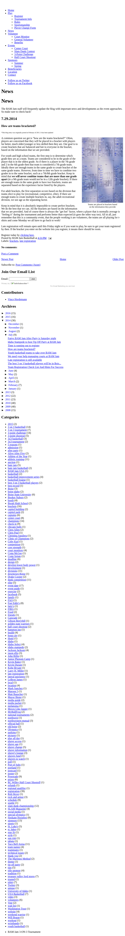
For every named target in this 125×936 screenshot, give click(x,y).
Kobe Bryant (14, 667)
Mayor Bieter (15, 697)
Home (11, 10)
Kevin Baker (14, 662)
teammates (13, 850)
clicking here (27, 235)
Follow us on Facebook (20, 83)
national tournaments (19, 714)
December (14, 324)
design (11, 562)
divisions (12, 570)
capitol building (16, 509)
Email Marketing (59, 286)
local (10, 682)
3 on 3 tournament (17, 430)
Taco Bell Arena (16, 844)
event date (13, 585)
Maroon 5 (13, 691)
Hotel (11, 638)
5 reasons (13, 444)
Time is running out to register (24, 345)
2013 (8, 392)
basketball (13, 474)
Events (11, 45)
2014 (8, 320)
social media (14, 811)
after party (13, 450)
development (14, 568)
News (11, 30)
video (11, 897)
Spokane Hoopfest (17, 817)
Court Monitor (21, 36)
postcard (12, 770)
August (12, 331)
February (13, 385)
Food (10, 612)
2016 (8, 313)
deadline (12, 559)
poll (10, 761)
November (14, 327)
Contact (12, 74)
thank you (13, 855)
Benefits (18, 42)
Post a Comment (10, 253)
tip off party (14, 864)
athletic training (16, 459)
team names (14, 847)
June (11, 370)
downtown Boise (16, 573)
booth (11, 500)
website (12, 911)
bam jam (12, 465)
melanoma (13, 706)
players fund (14, 756)
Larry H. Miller (16, 670)
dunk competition (17, 579)
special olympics (16, 814)
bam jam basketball (18, 468)
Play (10, 13)
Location (12, 71)
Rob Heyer (13, 794)
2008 (8, 410)
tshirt (10, 882)
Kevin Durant (15, 664)
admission (13, 447)
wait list (12, 905)
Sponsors (12, 60)
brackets (14, 241)
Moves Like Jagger (18, 709)
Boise (11, 488)
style (10, 835)
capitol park (14, 512)
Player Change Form (25, 27)
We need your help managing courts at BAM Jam (33, 356)
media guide (14, 700)
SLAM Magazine (17, 808)
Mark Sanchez (15, 688)
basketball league (17, 479)
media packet (15, 703)
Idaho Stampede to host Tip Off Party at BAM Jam (34, 342)
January (12, 388)
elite (10, 582)
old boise (12, 726)
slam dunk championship (21, 805)
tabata (11, 841)
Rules (17, 22)
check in (12, 524)
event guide (14, 588)
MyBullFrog (14, 711)
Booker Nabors (16, 497)
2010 (8, 403)
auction (11, 462)
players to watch (16, 758)
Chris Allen (14, 529)
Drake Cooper (15, 576)
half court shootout (18, 626)
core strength (14, 547)
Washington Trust (17, 908)
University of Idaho (18, 891)
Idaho (11, 641)
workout (12, 920)
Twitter (11, 885)
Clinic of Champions (18, 538)
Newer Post (7, 259)
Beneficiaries (14, 69)
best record (13, 485)
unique (11, 888)
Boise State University (19, 494)
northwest (13, 717)
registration (14, 791)
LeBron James (15, 679)
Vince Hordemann (17, 299)
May (11, 374)
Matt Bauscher (15, 694)
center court (14, 518)
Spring (17, 66)
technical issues (16, 852)
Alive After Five (16, 453)
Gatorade (12, 617)
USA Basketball (16, 894)
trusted (11, 879)
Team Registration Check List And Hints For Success (35, 367)
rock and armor (16, 797)
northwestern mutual (18, 720)
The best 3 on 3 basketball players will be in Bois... (34, 363)
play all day (14, 738)
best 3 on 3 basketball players (23, 482)
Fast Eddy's (14, 603)
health (11, 632)
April (11, 377)
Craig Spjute (14, 556)
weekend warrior (16, 914)
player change (15, 747)
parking (12, 732)
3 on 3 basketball (17, 427)
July (11, 334)
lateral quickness (16, 676)
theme (11, 861)
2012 (8, 395)
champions (13, 521)
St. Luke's (13, 826)
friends (11, 615)
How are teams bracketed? (21, 349)
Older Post (118, 259)
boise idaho (14, 491)
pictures (12, 735)
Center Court (21, 48)
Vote (10, 902)
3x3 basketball (15, 438)
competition (14, 544)
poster (11, 773)
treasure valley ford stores (21, 876)
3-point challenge (17, 432)
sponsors (12, 820)
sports (11, 823)
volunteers (13, 899)
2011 (8, 399)
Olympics (13, 729)
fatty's (11, 606)
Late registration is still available (25, 360)
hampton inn (14, 629)
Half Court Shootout (25, 57)
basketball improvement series (24, 477)
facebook (12, 594)
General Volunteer (23, 39)
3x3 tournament (16, 441)
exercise (12, 591)
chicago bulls (15, 526)
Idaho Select (14, 644)
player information (17, 750)
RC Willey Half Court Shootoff (24, 782)
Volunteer (13, 33)
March (12, 381)
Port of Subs (14, 764)
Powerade (13, 776)
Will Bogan (14, 917)
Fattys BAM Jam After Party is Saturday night (32, 338)
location (12, 685)
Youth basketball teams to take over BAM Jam (32, 352)
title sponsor (14, 870)
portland (12, 767)
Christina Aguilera (17, 535)
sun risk (12, 838)
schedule (12, 800)
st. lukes (12, 829)
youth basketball (16, 926)
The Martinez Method (19, 858)
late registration (28, 241)
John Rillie (13, 656)
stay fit (11, 832)
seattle (11, 803)
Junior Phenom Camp (19, 659)
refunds (12, 785)
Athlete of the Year (18, 456)
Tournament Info (23, 19)
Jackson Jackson (16, 650)
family (11, 597)
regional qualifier (17, 788)
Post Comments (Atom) (28, 264)
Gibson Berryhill (16, 620)
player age (13, 744)
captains (12, 515)
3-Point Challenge (23, 54)
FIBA (11, 609)
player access (15, 741)
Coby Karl (13, 541)
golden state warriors (19, 623)
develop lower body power (22, 565)
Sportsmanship (22, 24)
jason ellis (13, 653)
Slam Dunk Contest (24, 51)
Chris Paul (13, 532)
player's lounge (16, 753)
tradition (12, 873)
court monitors (15, 550)
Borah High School (18, 503)
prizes (11, 779)
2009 (8, 406)
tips (10, 867)
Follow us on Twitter (18, 80)
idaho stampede (16, 647)
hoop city (13, 635)
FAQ (10, 600)
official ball (14, 723)
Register (18, 16)
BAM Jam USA (16, 471)
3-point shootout (16, 435)
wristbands (13, 923)
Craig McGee (15, 553)
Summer (18, 63)
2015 (8, 316)
